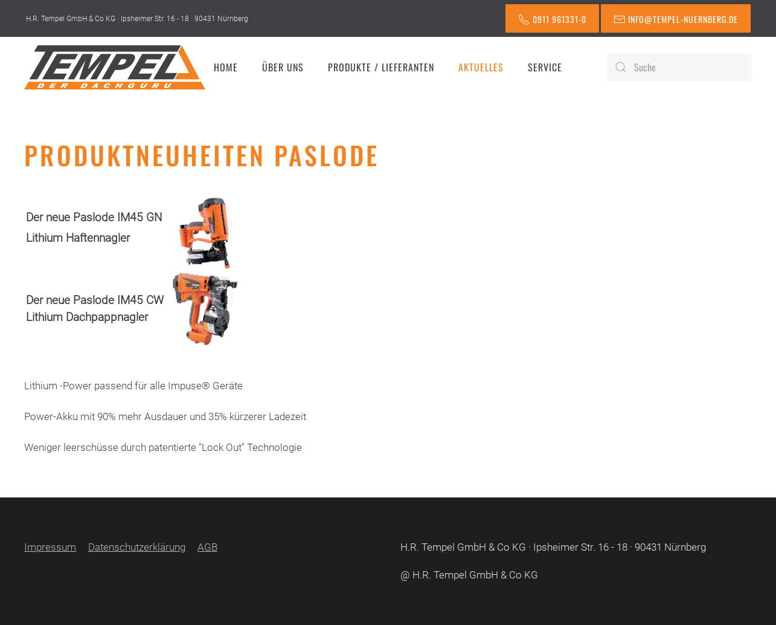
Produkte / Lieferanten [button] (381, 67)
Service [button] (545, 67)
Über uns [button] (283, 67)
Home (226, 67)
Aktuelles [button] (481, 67)
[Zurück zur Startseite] (114, 67)
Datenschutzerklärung (136, 547)
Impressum (50, 547)
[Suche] (679, 67)
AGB (207, 547)
